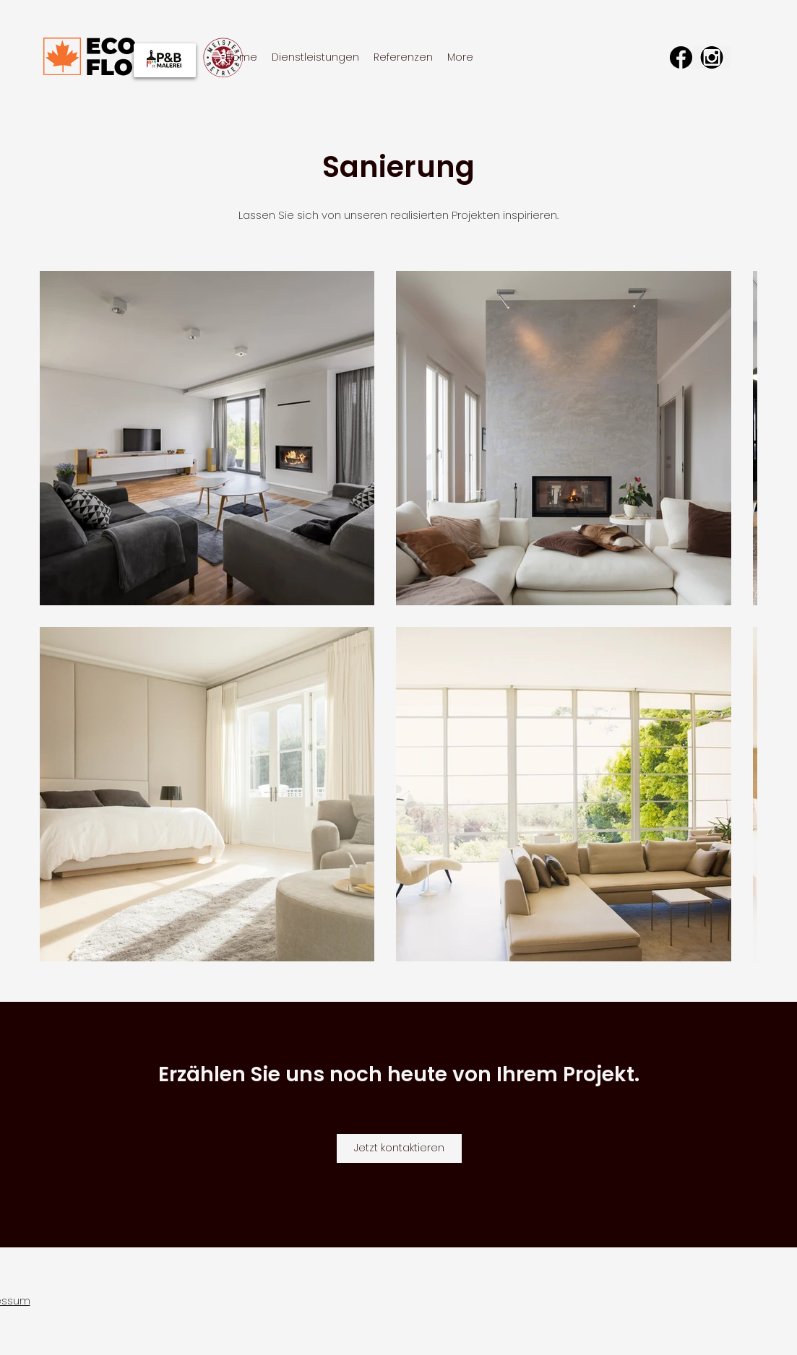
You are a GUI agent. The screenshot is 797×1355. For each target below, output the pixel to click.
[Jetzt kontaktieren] (399, 1148)
